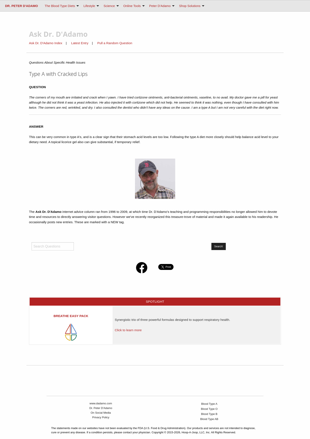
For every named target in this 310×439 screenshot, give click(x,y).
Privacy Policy (100, 417)
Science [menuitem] (109, 6)
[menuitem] (21, 6)
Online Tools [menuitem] (132, 6)
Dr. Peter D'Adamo (100, 408)
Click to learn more (128, 330)
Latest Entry (80, 43)
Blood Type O (209, 408)
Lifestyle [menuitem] (89, 6)
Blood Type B (209, 414)
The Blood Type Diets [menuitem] (60, 6)
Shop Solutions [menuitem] (189, 6)
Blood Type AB (209, 419)
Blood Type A (209, 403)
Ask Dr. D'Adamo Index (45, 43)
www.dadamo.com (101, 403)
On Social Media (101, 412)
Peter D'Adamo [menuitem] (160, 6)
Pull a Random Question (114, 43)
